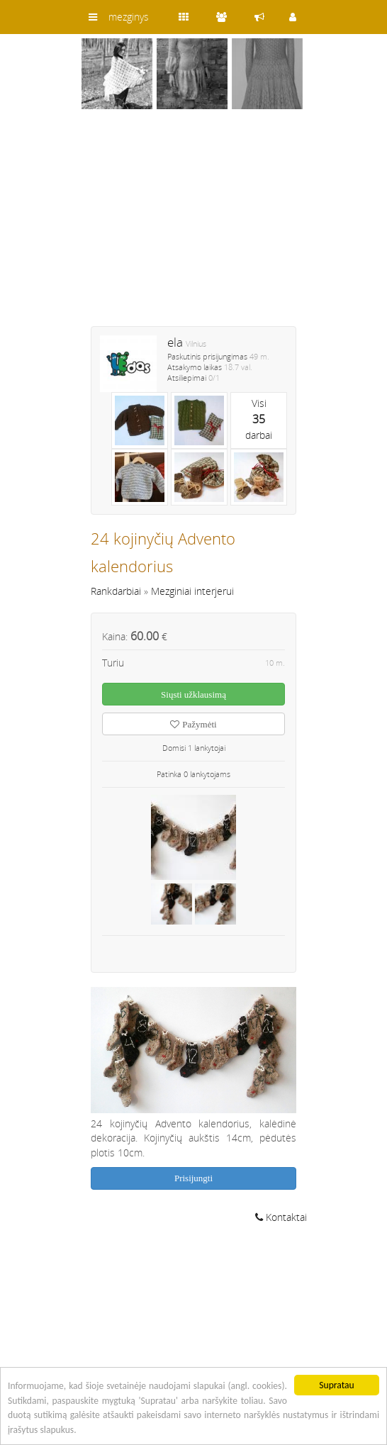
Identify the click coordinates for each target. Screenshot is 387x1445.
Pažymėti (193, 724)
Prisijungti (193, 1178)
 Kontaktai (281, 1217)
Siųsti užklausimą (193, 694)
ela (175, 342)
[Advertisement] (193, 227)
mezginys (128, 16)
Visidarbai (258, 419)
